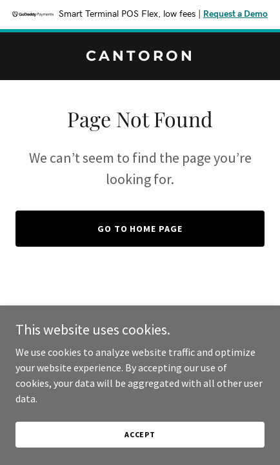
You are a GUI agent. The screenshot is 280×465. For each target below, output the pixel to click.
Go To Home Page (140, 228)
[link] (140, 56)
